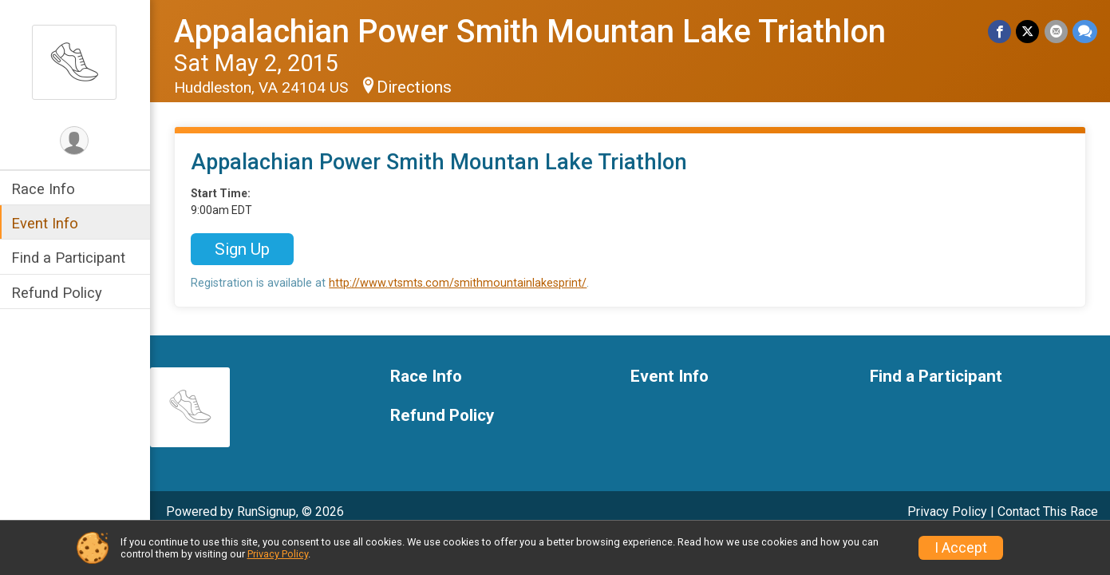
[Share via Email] (1056, 31)
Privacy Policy (947, 511)
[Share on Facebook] (1000, 31)
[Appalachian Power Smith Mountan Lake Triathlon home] (76, 61)
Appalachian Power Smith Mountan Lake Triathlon (531, 31)
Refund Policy (58, 292)
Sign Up (243, 249)
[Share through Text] (1084, 31)
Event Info (46, 223)
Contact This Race (1047, 511)
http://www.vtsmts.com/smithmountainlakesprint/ (459, 283)
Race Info (45, 188)
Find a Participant (70, 257)
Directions (415, 87)
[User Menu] (76, 141)
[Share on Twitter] (1028, 31)
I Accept (960, 548)
